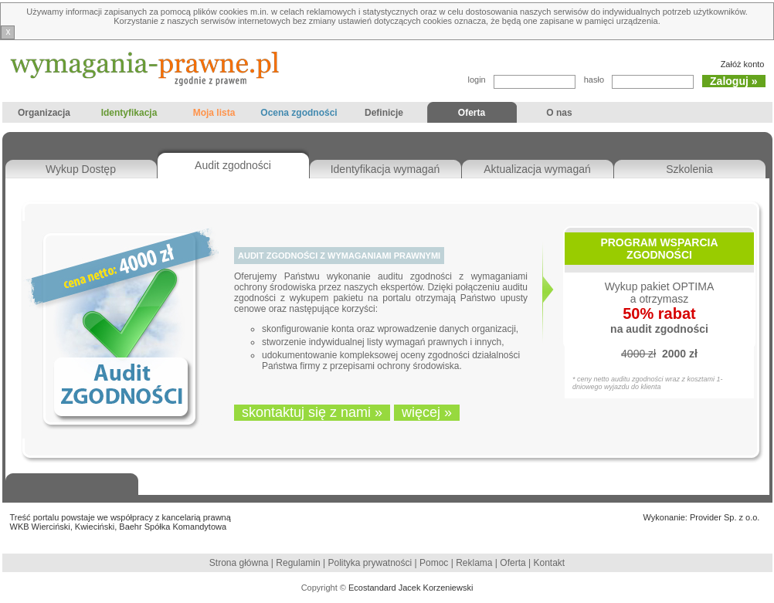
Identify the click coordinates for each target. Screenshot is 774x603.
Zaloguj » (733, 81)
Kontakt (549, 562)
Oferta (469, 115)
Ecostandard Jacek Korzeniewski (410, 587)
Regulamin (298, 562)
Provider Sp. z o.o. (725, 517)
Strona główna (239, 562)
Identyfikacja (129, 115)
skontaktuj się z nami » (312, 412)
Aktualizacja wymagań (537, 169)
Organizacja (44, 115)
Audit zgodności (233, 165)
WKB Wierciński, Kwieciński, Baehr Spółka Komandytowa (118, 526)
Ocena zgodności (299, 115)
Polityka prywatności (371, 562)
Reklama (474, 562)
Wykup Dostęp (81, 169)
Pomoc (433, 562)
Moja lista (214, 115)
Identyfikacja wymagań (385, 169)
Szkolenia (689, 169)
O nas (560, 115)
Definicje (384, 115)
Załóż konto (743, 64)
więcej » (427, 412)
